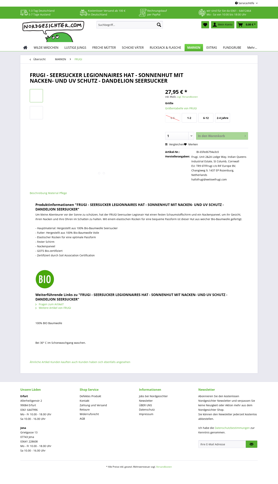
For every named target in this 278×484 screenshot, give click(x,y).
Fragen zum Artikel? (49, 304)
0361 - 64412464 (241, 10)
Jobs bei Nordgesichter (153, 396)
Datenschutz (147, 409)
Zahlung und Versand (93, 405)
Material (53, 193)
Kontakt (84, 400)
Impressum (146, 414)
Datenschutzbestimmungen (232, 428)
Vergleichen (174, 144)
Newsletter (146, 400)
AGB (82, 418)
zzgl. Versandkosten (187, 96)
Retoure (85, 409)
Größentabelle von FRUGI (181, 108)
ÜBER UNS (145, 405)
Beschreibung (38, 193)
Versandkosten (164, 466)
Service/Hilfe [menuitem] (245, 3)
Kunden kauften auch (64, 362)
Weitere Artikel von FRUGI (53, 308)
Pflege (63, 193)
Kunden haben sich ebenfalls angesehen (104, 362)
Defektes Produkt (90, 396)
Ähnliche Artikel (40, 362)
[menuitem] (129, 26)
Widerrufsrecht (89, 414)
